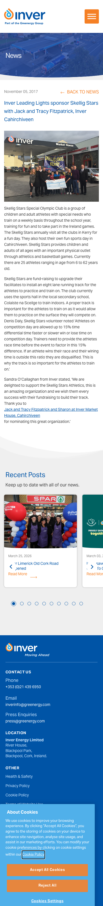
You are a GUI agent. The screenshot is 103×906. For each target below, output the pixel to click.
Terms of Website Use (24, 804)
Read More (17, 575)
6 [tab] (51, 603)
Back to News (83, 93)
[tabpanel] (40, 541)
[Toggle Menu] (91, 16)
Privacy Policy (17, 786)
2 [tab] (22, 603)
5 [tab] (44, 603)
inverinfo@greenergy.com (27, 705)
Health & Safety (19, 776)
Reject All (47, 896)
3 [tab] (29, 603)
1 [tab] (13, 603)
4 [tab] (36, 603)
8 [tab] (66, 603)
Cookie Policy (17, 795)
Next (92, 566)
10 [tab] (81, 603)
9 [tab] (74, 603)
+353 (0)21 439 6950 (23, 687)
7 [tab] (59, 603)
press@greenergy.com (25, 722)
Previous (10, 566)
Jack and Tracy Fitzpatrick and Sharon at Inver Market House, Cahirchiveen (51, 413)
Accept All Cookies (47, 880)
